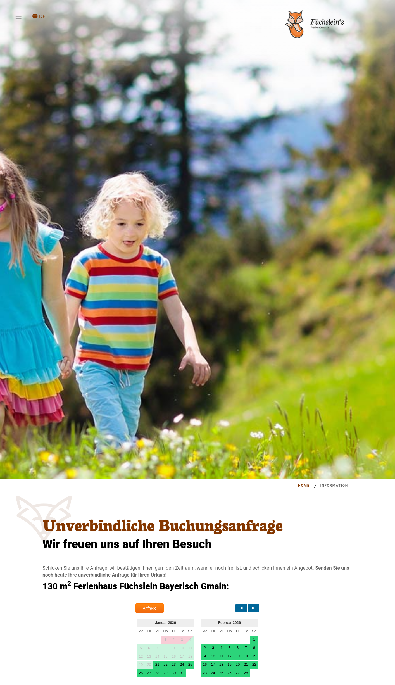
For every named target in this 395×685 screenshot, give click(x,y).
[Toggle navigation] (18, 17)
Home (304, 485)
